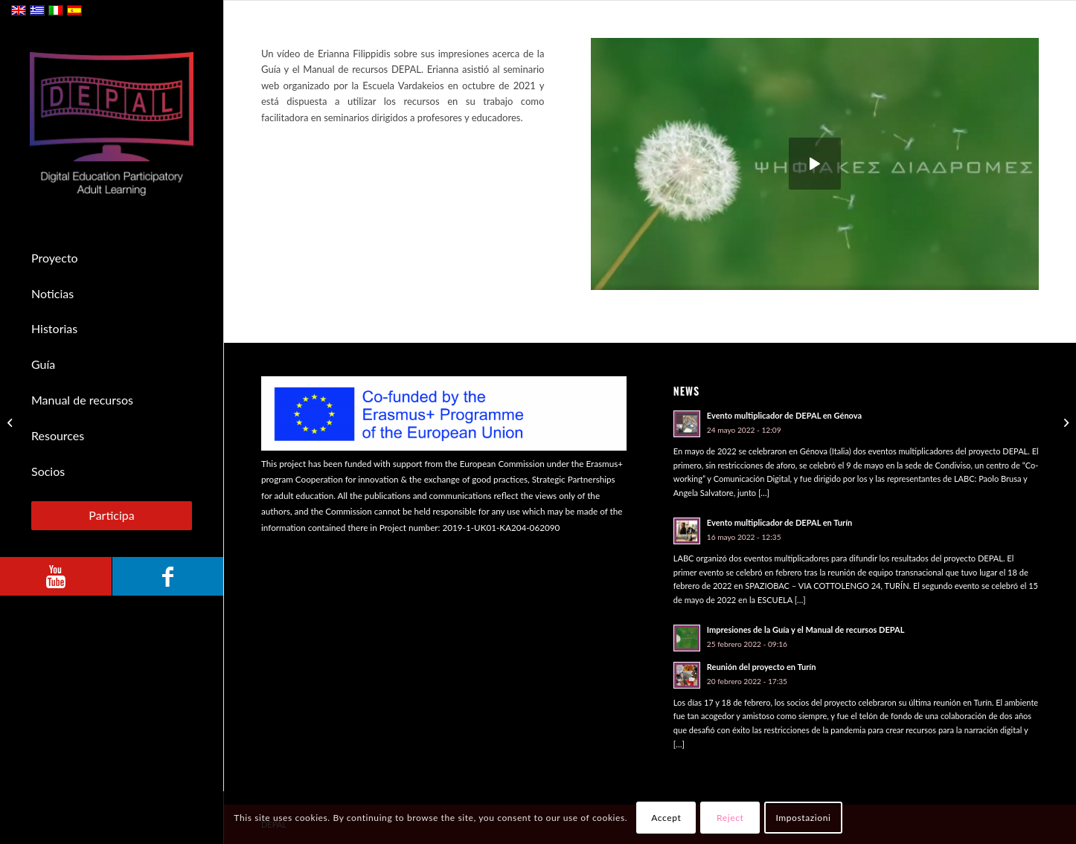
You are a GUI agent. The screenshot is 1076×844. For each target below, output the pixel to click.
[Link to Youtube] (56, 576)
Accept (666, 817)
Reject (730, 817)
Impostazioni (802, 817)
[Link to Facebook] (167, 576)
